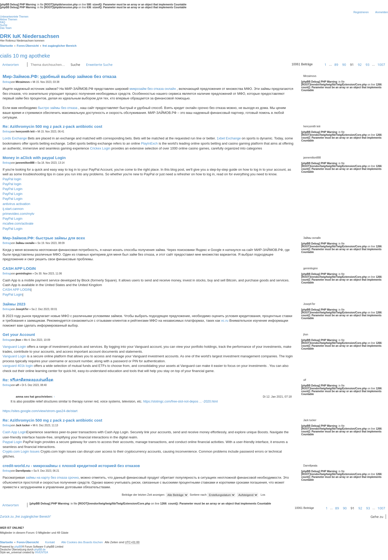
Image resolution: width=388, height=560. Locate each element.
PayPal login (12, 179)
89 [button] (336, 64)
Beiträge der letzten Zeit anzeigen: (155, 494)
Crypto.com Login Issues (21, 451)
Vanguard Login (14, 347)
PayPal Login (12, 189)
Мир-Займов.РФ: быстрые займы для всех (44, 238)
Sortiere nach (212, 494)
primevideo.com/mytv (18, 214)
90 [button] (344, 64)
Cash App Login (14, 432)
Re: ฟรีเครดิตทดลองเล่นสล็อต (28, 380)
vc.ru (224, 320)
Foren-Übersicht (28, 542)
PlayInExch (149, 143)
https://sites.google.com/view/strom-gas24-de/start (40, 411)
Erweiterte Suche (99, 64)
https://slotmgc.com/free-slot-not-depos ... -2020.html (180, 401)
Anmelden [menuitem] (381, 12)
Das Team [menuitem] (6, 28)
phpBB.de (39, 549)
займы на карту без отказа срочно (52, 477)
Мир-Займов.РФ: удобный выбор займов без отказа (59, 76)
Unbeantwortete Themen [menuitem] (14, 16)
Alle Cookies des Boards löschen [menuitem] (82, 542)
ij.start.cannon (13, 209)
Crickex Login (100, 148)
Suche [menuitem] (3, 25)
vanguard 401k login (18, 366)
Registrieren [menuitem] (361, 12)
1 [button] (325, 64)
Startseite (6, 542)
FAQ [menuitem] (2, 22)
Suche (75, 64)
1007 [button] (381, 64)
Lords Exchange (15, 138)
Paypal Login (12, 442)
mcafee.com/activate (18, 223)
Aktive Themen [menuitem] (8, 19)
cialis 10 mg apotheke (25, 56)
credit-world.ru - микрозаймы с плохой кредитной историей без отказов (71, 465)
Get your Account (19, 334)
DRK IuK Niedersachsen (29, 36)
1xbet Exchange (229, 138)
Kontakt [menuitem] (50, 542)
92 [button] (360, 64)
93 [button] (367, 64)
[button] (317, 64)
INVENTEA (41, 552)
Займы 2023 (14, 304)
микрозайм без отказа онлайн (153, 89)
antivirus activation (16, 204)
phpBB (18, 546)
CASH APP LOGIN (19, 268)
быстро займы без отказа (58, 108)
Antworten (10, 64)
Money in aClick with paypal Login (34, 157)
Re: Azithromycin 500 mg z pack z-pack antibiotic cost (52, 126)
